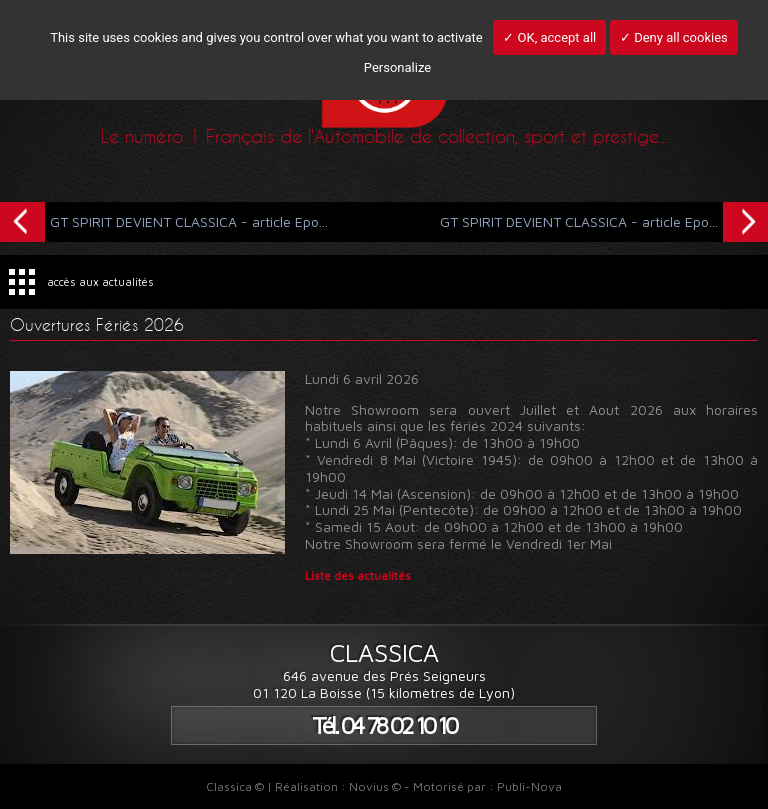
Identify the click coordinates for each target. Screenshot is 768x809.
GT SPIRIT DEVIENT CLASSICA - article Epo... (164, 219)
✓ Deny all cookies (674, 37)
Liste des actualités (358, 575)
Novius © (375, 786)
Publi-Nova (529, 786)
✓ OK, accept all (549, 37)
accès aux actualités (100, 281)
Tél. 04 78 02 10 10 (384, 725)
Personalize (397, 67)
